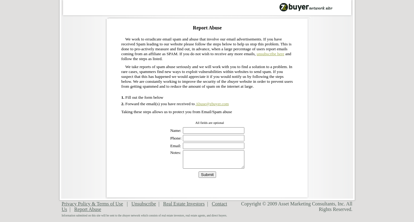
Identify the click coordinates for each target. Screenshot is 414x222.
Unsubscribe (144, 203)
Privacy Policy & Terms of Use (92, 203)
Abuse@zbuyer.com (212, 103)
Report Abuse (87, 209)
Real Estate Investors (184, 203)
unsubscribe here (270, 54)
